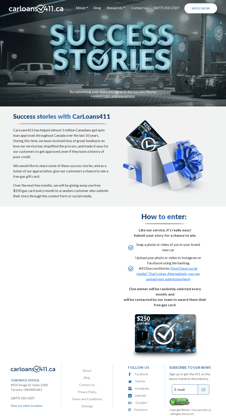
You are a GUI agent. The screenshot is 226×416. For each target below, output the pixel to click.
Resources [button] (115, 8)
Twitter (136, 381)
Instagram (138, 388)
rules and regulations (119, 96)
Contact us (139, 8)
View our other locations (26, 406)
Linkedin (137, 395)
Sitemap (87, 406)
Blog (97, 8)
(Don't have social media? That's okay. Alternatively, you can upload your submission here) (168, 273)
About (87, 370)
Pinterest (137, 410)
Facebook (138, 374)
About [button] (80, 8)
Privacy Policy (87, 392)
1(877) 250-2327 (166, 8)
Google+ (138, 402)
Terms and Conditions (87, 399)
